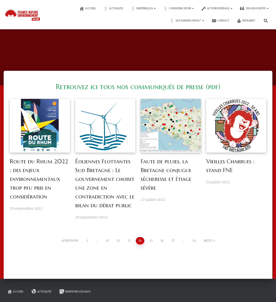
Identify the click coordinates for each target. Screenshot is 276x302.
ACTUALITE (113, 8)
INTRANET (246, 20)
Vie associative (254, 8)
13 (129, 240)
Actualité (41, 291)
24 (194, 240)
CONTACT (220, 20)
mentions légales (75, 291)
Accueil (15, 291)
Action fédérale (216, 8)
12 (118, 240)
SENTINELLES (143, 8)
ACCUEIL (87, 8)
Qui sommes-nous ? (187, 20)
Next (208, 240)
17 (173, 240)
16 (162, 240)
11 (107, 240)
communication (178, 8)
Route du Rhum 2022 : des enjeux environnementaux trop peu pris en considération (39, 179)
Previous (70, 240)
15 (151, 240)
